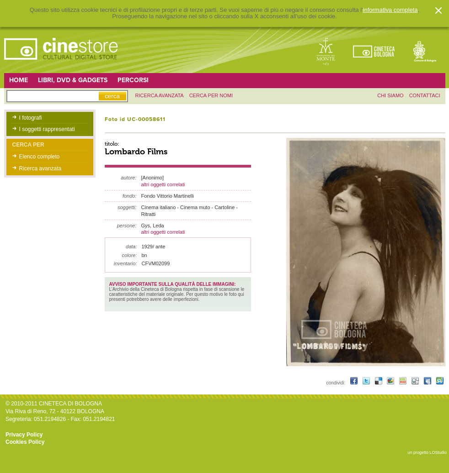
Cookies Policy (24, 442)
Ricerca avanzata (40, 168)
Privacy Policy (24, 434)
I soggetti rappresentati (47, 129)
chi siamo (390, 95)
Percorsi (133, 80)
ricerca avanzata (159, 95)
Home (18, 80)
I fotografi (30, 118)
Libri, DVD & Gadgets (72, 80)
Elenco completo (39, 156)
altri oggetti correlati (163, 184)
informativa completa (390, 10)
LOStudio (438, 452)
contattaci (424, 95)
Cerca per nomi (211, 95)
